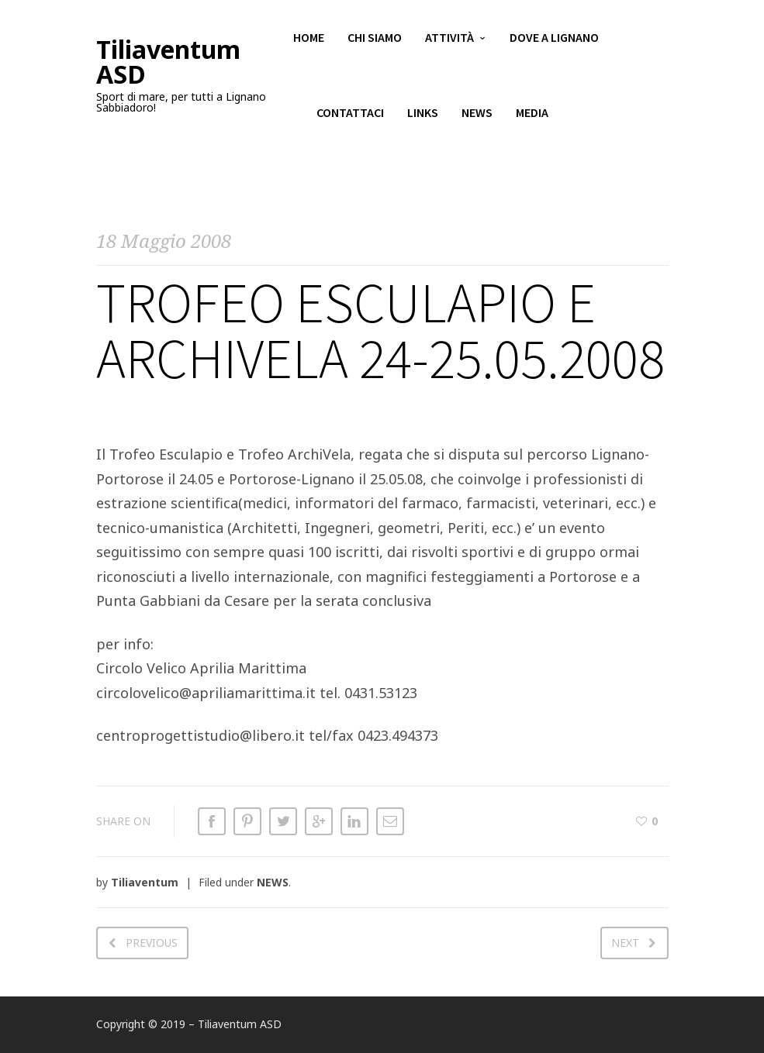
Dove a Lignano (554, 38)
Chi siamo (374, 38)
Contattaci (350, 116)
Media (532, 116)
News (477, 116)
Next (625, 942)
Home (308, 38)
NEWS (273, 882)
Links (422, 116)
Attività (449, 38)
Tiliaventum (144, 882)
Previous (152, 942)
